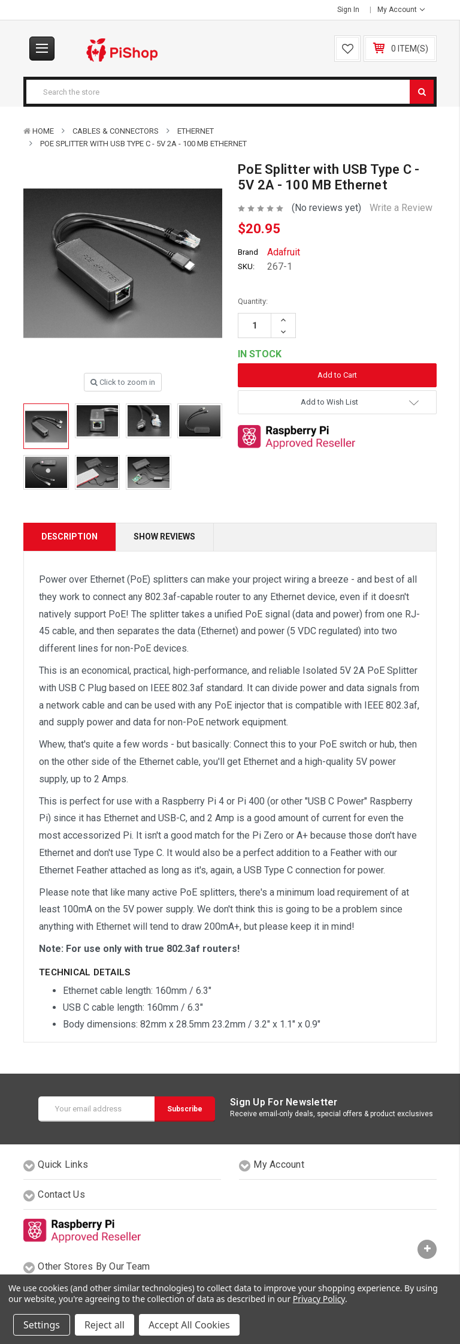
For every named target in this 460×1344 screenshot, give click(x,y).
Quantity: (253, 301)
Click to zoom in (122, 382)
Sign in (348, 9)
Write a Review (401, 207)
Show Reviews (164, 536)
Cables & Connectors (115, 130)
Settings (41, 1324)
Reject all (104, 1324)
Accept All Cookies (189, 1324)
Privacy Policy (319, 1298)
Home (43, 130)
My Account (401, 9)
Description (69, 536)
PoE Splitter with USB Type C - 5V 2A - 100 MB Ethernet (143, 143)
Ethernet (195, 130)
